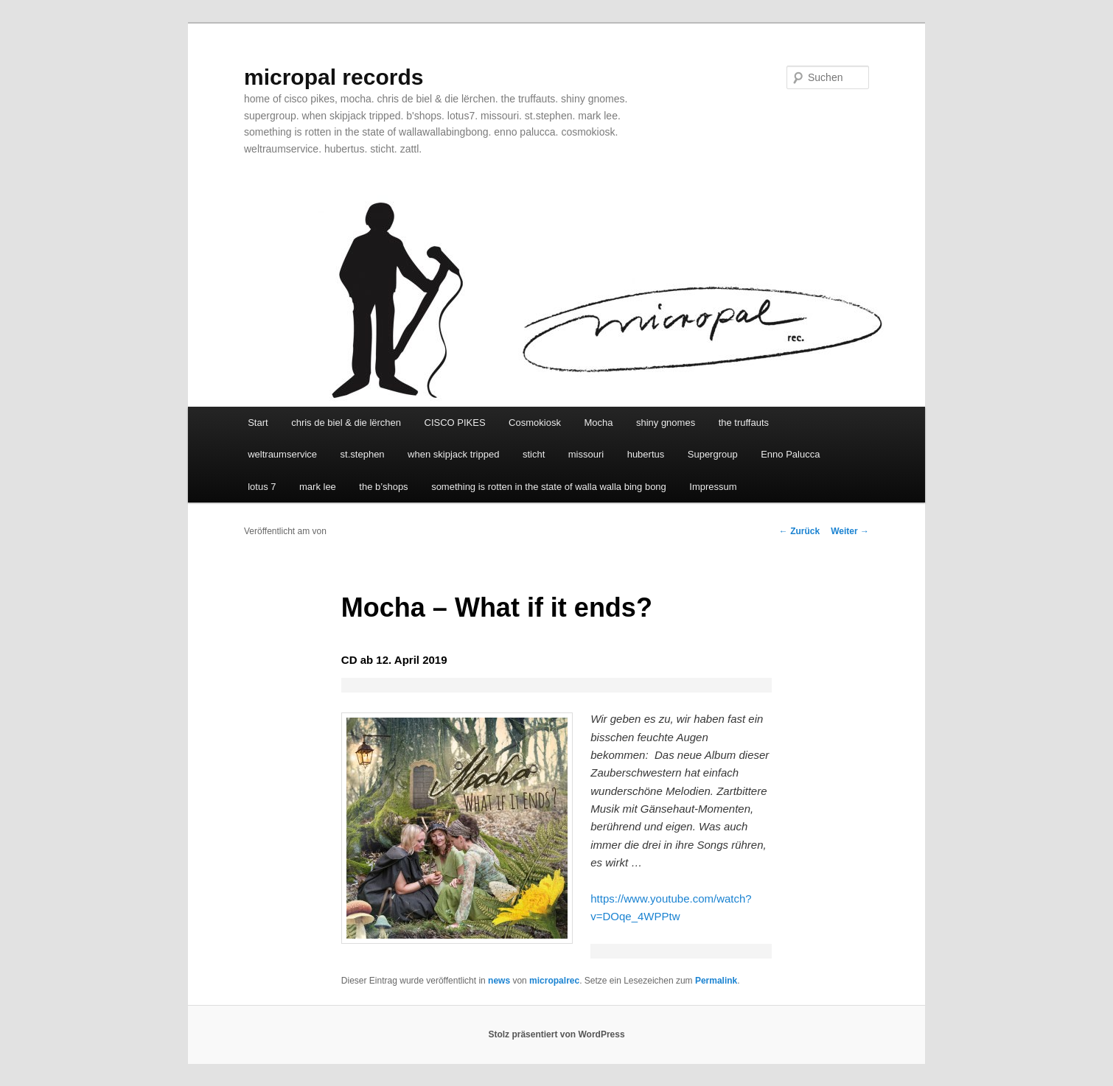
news (499, 980)
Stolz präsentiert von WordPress (556, 1034)
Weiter (850, 531)
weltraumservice (282, 454)
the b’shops (383, 486)
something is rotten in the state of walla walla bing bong (548, 486)
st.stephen (363, 454)
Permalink (716, 980)
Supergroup (713, 454)
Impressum (712, 486)
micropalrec (554, 980)
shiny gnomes (665, 422)
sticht (534, 454)
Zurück (799, 531)
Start (258, 422)
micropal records (333, 77)
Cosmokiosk (535, 422)
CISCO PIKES (455, 422)
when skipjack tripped (453, 454)
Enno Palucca (790, 454)
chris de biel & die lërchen (346, 422)
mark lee (317, 486)
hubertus (646, 454)
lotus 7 (262, 486)
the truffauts (744, 422)
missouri (586, 454)
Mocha (598, 422)
